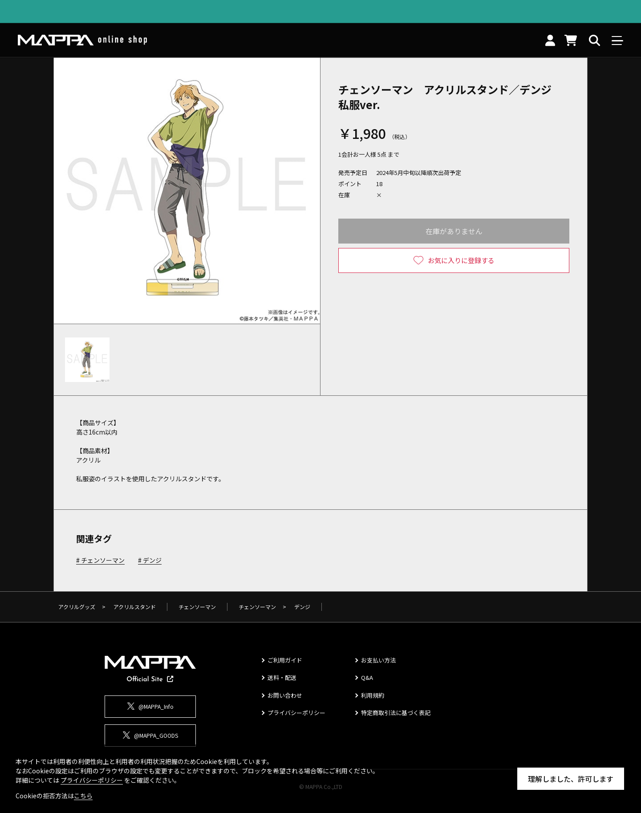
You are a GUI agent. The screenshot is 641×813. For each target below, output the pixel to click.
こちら (83, 795)
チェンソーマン (103, 561)
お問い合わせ (285, 695)
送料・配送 (282, 677)
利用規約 (372, 695)
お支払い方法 (378, 660)
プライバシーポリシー (296, 712)
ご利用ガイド (285, 660)
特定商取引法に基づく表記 (395, 712)
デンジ (152, 561)
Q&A (367, 677)
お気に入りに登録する (461, 260)
